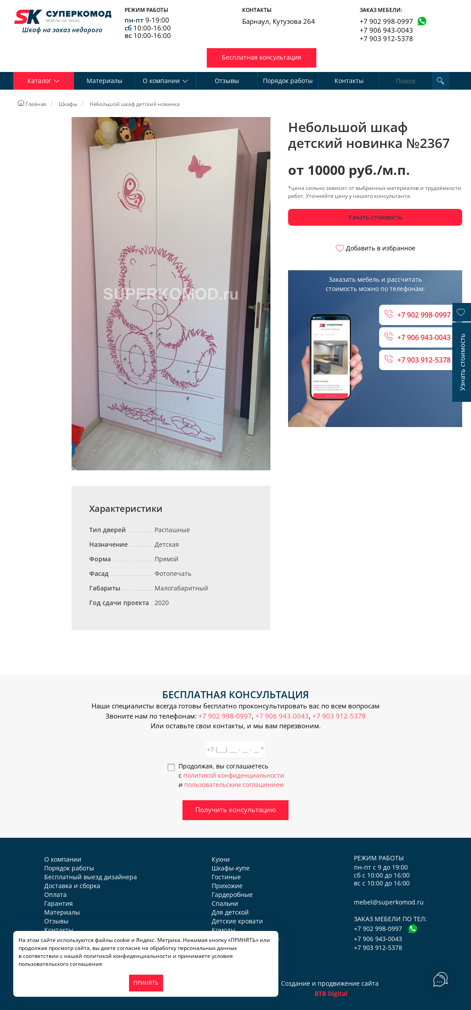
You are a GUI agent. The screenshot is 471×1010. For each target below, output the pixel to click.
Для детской (230, 912)
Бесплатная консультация (261, 57)
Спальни (225, 903)
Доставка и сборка (72, 885)
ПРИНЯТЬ (146, 983)
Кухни (221, 859)
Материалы (104, 80)
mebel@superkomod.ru (389, 902)
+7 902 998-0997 (386, 21)
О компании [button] (165, 80)
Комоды (224, 930)
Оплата (55, 894)
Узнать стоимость (375, 217)
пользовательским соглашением (234, 784)
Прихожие (227, 885)
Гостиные (226, 877)
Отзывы (227, 80)
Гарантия (58, 903)
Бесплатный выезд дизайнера (90, 877)
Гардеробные (232, 894)
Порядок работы (288, 80)
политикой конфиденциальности (233, 775)
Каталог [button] (43, 80)
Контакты (349, 80)
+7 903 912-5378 (386, 38)
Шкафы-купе (231, 868)
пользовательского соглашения (60, 964)
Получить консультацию (235, 809)
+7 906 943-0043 (386, 30)
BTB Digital (331, 993)
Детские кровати (237, 921)
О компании (62, 859)
